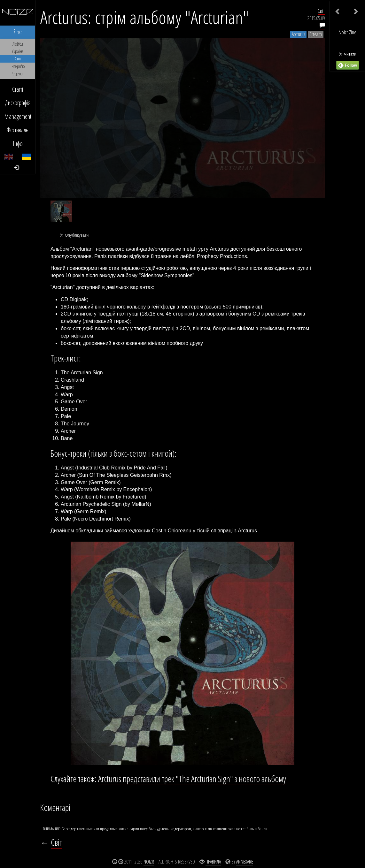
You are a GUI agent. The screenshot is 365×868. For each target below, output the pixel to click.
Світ (321, 10)
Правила (213, 861)
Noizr (149, 861)
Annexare (244, 861)
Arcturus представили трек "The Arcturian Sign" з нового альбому (192, 779)
